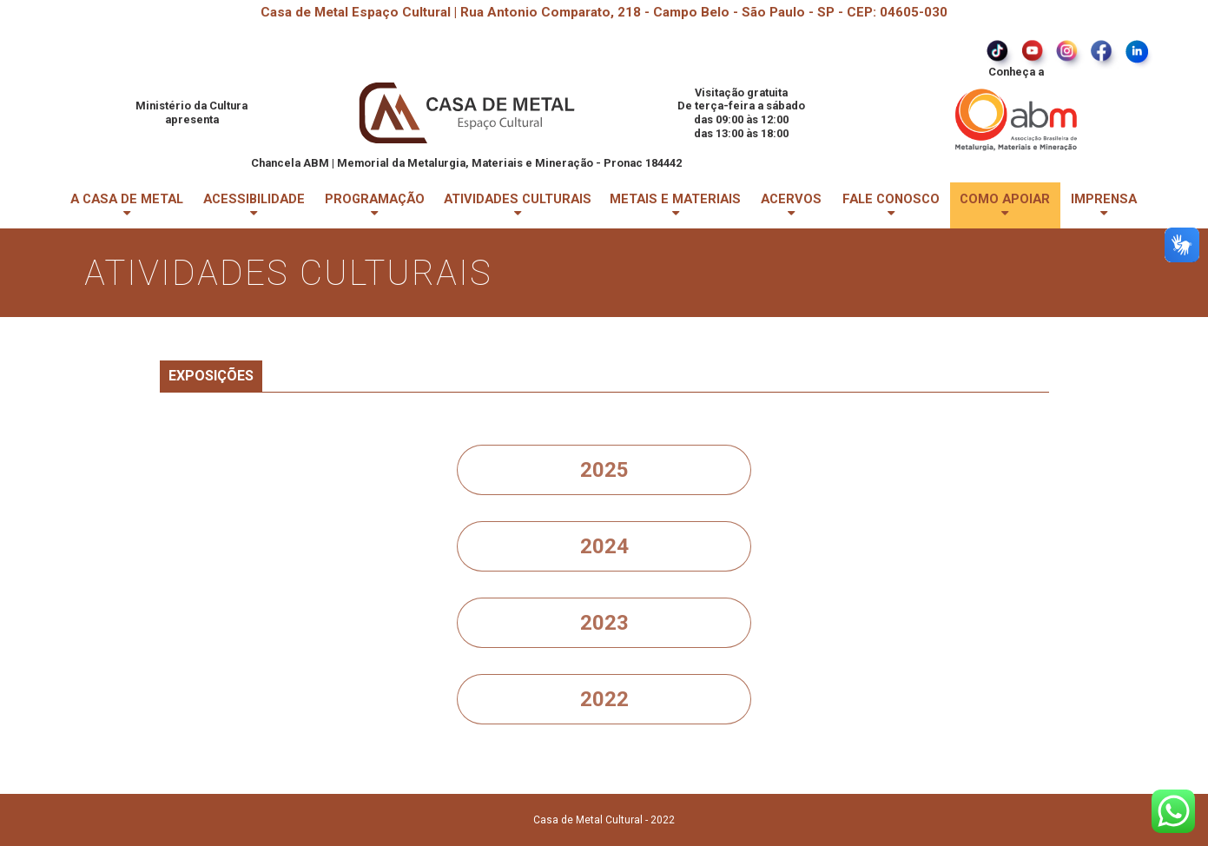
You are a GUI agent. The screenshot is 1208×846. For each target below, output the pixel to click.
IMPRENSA (1104, 205)
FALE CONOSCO (891, 205)
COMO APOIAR (1005, 205)
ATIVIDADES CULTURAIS (517, 205)
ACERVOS (791, 205)
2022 (604, 699)
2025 (604, 470)
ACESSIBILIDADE (254, 205)
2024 (604, 546)
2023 (604, 623)
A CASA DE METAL (126, 205)
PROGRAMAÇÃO (375, 205)
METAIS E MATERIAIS (675, 205)
